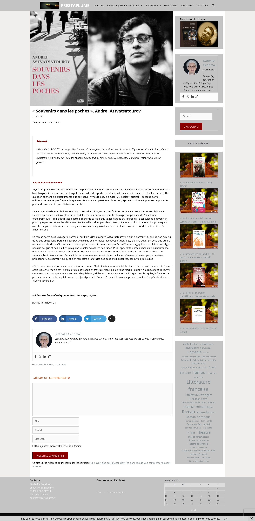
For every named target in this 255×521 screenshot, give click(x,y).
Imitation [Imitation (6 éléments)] (212, 373)
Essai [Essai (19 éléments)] (212, 367)
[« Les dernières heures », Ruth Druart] (199, 166)
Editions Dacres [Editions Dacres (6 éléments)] (209, 356)
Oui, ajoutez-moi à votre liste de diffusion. (57, 445)
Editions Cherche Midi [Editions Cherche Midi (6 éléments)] (190, 356)
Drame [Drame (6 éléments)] (206, 352)
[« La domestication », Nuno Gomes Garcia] (199, 311)
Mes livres (171, 5)
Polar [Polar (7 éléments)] (204, 402)
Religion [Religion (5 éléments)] (210, 407)
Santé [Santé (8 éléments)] (209, 420)
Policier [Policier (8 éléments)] (211, 402)
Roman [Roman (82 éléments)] (188, 411)
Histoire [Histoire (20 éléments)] (185, 373)
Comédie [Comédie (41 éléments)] (195, 352)
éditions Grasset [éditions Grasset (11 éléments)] (198, 454)
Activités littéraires (45, 364)
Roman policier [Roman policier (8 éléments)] (192, 420)
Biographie (153, 5)
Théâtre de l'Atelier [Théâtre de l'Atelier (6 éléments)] (198, 447)
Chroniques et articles (125, 5)
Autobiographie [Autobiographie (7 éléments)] (206, 344)
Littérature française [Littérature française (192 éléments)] (198, 385)
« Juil (193, 510)
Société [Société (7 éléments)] (206, 424)
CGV (99, 492)
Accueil (99, 5)
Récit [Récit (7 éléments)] (203, 421)
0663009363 (41, 494)
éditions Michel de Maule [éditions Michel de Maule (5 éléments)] (198, 461)
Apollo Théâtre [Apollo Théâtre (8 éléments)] (190, 344)
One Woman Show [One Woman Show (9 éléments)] (190, 402)
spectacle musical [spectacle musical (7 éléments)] (193, 427)
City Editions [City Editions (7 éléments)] (205, 348)
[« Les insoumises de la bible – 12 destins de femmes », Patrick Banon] (199, 237)
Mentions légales (116, 492)
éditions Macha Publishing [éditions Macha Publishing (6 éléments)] (198, 457)
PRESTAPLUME (75, 5)
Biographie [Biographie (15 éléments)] (192, 347)
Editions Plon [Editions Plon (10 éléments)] (198, 363)
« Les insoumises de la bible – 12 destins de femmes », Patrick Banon (197, 257)
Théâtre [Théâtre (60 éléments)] (204, 432)
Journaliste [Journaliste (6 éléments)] (198, 377)
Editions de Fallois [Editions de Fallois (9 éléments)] (190, 360)
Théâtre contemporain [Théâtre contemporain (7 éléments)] (198, 436)
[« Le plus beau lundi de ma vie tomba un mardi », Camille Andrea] (199, 201)
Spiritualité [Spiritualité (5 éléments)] (207, 428)
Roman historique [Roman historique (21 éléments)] (198, 417)
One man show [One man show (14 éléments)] (198, 399)
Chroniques (60, 364)
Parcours (187, 5)
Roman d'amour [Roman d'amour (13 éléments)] (205, 412)
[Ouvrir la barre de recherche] (213, 5)
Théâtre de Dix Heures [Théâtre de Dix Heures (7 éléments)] (198, 440)
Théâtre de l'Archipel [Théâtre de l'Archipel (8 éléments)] (198, 443)
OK (225, 518)
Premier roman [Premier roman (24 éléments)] (194, 406)
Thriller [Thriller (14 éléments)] (190, 432)
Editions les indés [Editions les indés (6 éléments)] (208, 360)
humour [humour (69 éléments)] (199, 372)
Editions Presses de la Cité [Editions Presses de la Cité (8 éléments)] (194, 367)
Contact (202, 5)
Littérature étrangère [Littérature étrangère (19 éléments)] (198, 395)
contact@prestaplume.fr (42, 497)
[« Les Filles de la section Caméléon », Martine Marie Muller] (199, 276)
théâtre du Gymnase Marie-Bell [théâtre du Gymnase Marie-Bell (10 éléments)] (198, 450)
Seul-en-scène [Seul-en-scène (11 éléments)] (194, 424)
